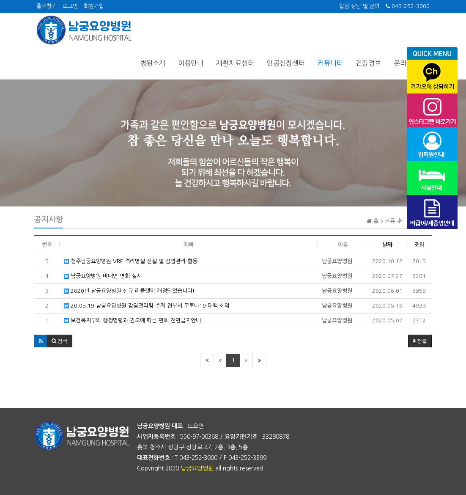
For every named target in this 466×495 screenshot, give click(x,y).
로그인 (70, 6)
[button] (40, 341)
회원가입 (94, 6)
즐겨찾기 (46, 6)
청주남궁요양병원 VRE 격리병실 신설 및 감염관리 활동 (130, 261)
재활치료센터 (235, 63)
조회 (419, 245)
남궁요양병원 (197, 468)
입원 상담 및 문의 (359, 6)
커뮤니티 (330, 63)
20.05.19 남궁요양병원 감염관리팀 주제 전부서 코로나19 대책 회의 (147, 305)
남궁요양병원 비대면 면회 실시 (103, 276)
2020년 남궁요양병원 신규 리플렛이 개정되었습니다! (129, 291)
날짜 (387, 245)
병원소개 (152, 63)
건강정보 (368, 63)
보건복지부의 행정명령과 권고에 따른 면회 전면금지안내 (132, 320)
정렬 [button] (420, 341)
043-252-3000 (408, 6)
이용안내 (190, 63)
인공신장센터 (286, 63)
